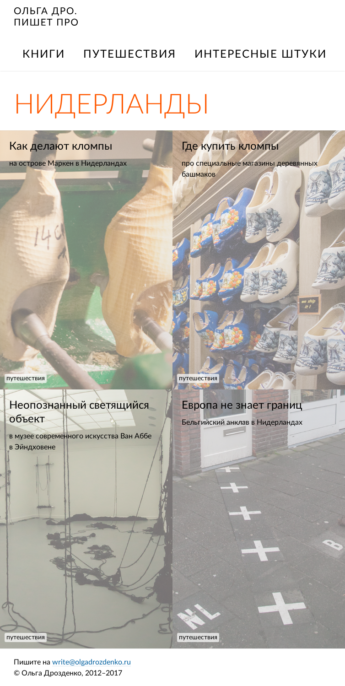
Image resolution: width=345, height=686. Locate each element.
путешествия (129, 54)
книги (43, 54)
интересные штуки (260, 54)
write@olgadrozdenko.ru (91, 662)
